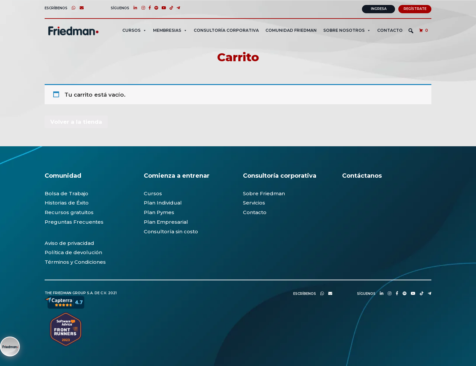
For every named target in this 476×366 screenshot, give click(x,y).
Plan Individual (163, 203)
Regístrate (415, 9)
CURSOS (134, 29)
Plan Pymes (159, 212)
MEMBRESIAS (170, 29)
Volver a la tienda (76, 121)
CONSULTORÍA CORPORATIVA (226, 29)
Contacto (390, 29)
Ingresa (378, 9)
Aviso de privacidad (69, 243)
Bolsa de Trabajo (66, 193)
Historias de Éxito (67, 203)
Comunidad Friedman (291, 29)
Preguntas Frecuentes (74, 222)
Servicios (254, 203)
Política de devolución (73, 252)
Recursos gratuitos (69, 212)
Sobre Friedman (264, 193)
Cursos (153, 193)
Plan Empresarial (166, 222)
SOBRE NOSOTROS (347, 29)
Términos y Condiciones (75, 262)
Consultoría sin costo (171, 231)
